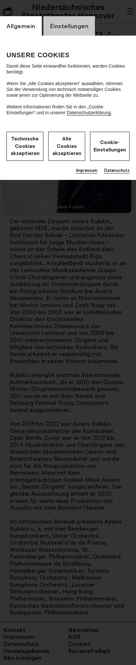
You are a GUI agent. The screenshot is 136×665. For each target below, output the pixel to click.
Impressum (86, 170)
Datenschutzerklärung (89, 112)
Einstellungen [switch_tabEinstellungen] (69, 25)
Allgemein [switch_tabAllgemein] (20, 25)
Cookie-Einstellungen (110, 146)
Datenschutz (117, 170)
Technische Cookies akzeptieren (25, 146)
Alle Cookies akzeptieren (66, 146)
